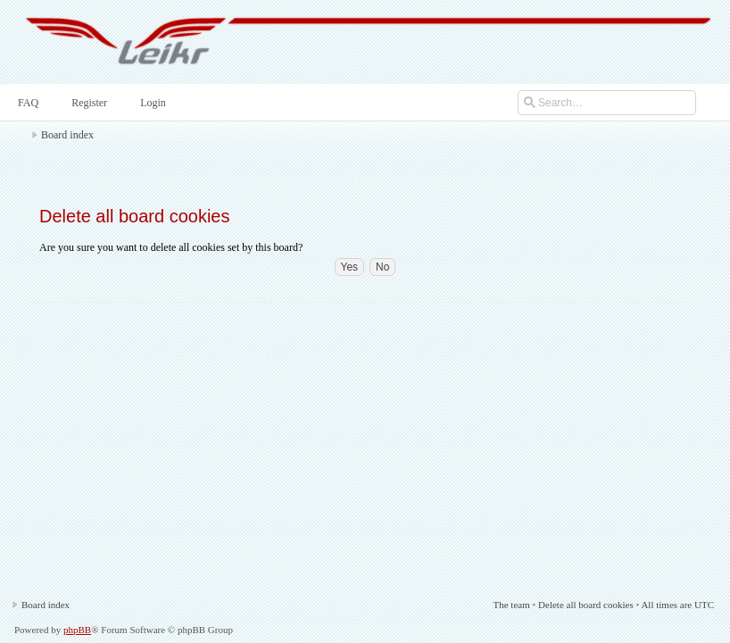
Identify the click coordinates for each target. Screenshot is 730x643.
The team (511, 604)
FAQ (26, 102)
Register (87, 102)
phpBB (77, 629)
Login (151, 102)
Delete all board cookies (586, 604)
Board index (67, 135)
